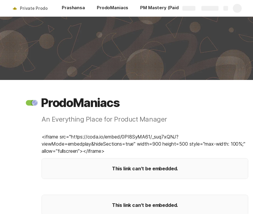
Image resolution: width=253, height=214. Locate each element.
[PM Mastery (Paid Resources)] (172, 8)
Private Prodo (34, 8)
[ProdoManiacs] (112, 8)
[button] (32, 103)
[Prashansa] (73, 8)
